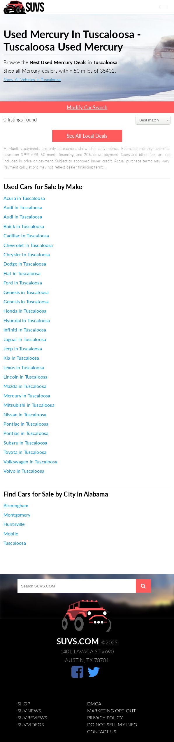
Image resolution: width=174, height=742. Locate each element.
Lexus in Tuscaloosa (23, 367)
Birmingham (16, 505)
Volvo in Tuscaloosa (23, 471)
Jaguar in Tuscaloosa (24, 339)
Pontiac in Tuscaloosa (25, 423)
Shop (23, 703)
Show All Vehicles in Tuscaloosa (32, 79)
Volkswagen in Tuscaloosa (30, 461)
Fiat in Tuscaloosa (22, 273)
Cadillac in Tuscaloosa (26, 235)
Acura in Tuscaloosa (24, 198)
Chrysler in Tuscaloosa (26, 254)
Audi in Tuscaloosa (22, 207)
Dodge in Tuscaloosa (24, 263)
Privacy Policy (105, 717)
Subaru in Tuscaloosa (25, 442)
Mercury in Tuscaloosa (26, 395)
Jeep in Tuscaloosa (22, 348)
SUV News (29, 710)
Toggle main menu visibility (166, 4)
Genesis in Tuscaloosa (26, 292)
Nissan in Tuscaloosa (24, 414)
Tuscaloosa (14, 543)
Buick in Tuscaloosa (23, 226)
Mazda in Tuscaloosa (24, 386)
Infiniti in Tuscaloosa (24, 329)
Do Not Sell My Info (112, 724)
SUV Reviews (32, 717)
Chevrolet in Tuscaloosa (28, 245)
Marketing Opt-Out (111, 710)
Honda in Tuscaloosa (24, 310)
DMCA (94, 703)
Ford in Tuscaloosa (22, 282)
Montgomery (17, 514)
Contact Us (102, 731)
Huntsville (14, 524)
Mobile (10, 533)
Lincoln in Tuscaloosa (25, 376)
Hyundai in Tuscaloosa (26, 320)
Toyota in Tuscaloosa (24, 452)
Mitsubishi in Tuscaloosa (29, 405)
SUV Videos (30, 724)
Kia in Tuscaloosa (21, 358)
